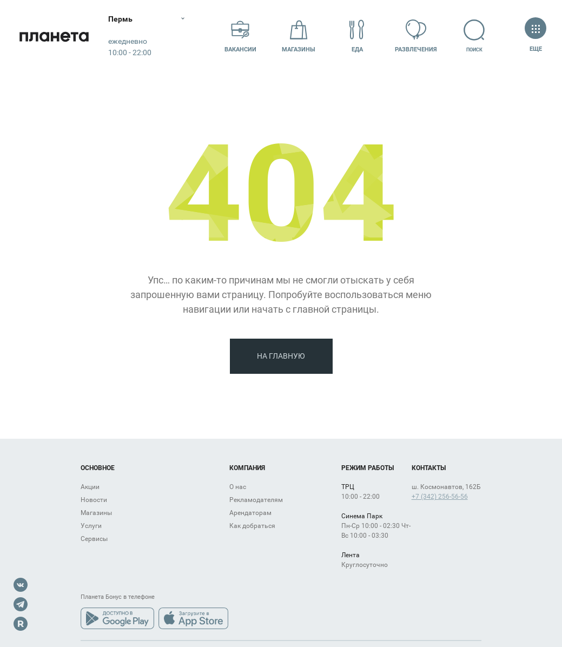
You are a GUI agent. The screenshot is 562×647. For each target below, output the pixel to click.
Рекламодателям (256, 500)
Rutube (21, 624)
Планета (54, 36)
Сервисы (94, 539)
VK (21, 585)
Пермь (120, 19)
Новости (94, 500)
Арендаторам (250, 513)
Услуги (91, 526)
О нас (237, 487)
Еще (535, 36)
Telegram (21, 604)
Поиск (474, 35)
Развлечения (416, 36)
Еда (357, 36)
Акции (90, 487)
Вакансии (240, 36)
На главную (281, 356)
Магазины (298, 36)
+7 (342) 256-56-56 (440, 496)
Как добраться (252, 526)
